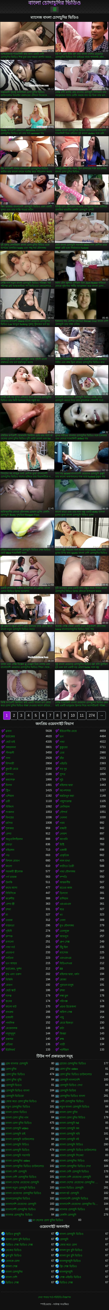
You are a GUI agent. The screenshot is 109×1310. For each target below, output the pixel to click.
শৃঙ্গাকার (10, 828)
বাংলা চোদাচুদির (14, 1271)
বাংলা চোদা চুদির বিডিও (72, 1117)
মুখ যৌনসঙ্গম (67, 925)
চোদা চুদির (11, 1069)
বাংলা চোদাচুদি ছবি (70, 1133)
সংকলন (10, 812)
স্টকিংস (10, 806)
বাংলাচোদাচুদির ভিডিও (18, 1198)
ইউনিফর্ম (10, 1049)
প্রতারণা (10, 952)
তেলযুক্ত (64, 931)
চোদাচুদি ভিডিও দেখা (71, 1085)
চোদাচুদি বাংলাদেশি (70, 1079)
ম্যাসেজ (64, 952)
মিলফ (9, 785)
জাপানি (64, 839)
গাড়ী (62, 1044)
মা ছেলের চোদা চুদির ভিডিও (48, 1220)
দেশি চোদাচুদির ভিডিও (72, 1101)
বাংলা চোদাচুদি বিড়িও (17, 1144)
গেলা (62, 920)
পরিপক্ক (64, 1001)
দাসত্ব (9, 995)
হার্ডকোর (10, 736)
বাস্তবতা (10, 925)
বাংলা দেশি (11, 1277)
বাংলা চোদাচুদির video (18, 1160)
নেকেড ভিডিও (13, 1250)
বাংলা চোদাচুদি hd (69, 1123)
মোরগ (9, 985)
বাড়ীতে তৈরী (67, 866)
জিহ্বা (63, 1033)
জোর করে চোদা (68, 1244)
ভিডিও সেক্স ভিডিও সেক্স (19, 1244)
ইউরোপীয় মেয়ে (68, 731)
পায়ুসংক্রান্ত (65, 801)
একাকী (63, 850)
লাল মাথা (65, 860)
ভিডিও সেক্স (12, 1282)
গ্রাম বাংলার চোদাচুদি (17, 1063)
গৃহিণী (9, 931)
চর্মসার (9, 822)
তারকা (9, 920)
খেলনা (63, 817)
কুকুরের (64, 747)
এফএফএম (65, 958)
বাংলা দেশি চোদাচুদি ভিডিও (74, 1171)
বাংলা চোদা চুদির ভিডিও (19, 1123)
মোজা (63, 979)
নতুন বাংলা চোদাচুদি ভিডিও (74, 1106)
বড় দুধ (63, 768)
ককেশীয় (10, 898)
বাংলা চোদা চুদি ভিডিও (18, 1239)
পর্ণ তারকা (11, 877)
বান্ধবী (63, 828)
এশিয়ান (10, 795)
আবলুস (64, 936)
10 (73, 715)
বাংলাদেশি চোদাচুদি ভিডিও (74, 1198)
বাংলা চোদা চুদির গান (17, 1117)
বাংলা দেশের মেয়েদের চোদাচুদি (22, 1182)
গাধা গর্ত (10, 947)
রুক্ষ (62, 1039)
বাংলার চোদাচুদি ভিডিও (72, 1209)
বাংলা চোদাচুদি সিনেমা (71, 1155)
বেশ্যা (8, 833)
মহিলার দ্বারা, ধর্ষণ (69, 974)
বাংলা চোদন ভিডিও (16, 1112)
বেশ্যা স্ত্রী (10, 904)
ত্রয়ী (8, 801)
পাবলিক (10, 1022)
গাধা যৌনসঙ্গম (67, 871)
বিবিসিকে (11, 893)
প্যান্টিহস (64, 1049)
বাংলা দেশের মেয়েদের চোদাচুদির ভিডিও (80, 1182)
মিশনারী (10, 763)
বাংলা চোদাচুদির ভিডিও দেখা (75, 1166)
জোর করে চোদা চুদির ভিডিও (21, 1101)
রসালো (10, 941)
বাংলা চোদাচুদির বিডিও (72, 1160)
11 (82, 715)
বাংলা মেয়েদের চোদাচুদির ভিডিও (23, 1193)
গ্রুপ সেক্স (65, 941)
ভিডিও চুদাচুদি (13, 1233)
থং (61, 914)
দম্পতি (63, 877)
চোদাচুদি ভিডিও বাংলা (17, 1090)
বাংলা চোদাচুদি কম (69, 1128)
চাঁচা (62, 758)
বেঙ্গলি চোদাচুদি (68, 1214)
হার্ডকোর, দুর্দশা (13, 968)
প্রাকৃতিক (64, 855)
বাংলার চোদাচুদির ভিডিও (19, 1214)
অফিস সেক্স (66, 1012)
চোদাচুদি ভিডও (14, 1085)
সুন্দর (62, 774)
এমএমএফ (65, 904)
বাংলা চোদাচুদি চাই (15, 1133)
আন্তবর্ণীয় (65, 882)
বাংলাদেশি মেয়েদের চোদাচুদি (21, 1204)
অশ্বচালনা (11, 747)
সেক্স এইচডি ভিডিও (70, 1277)
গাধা (62, 741)
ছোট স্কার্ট (11, 990)
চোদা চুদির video (69, 1069)
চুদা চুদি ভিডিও (13, 1255)
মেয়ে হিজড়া (66, 1022)
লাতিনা (9, 958)
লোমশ (63, 833)
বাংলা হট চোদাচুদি (69, 1193)
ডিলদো (64, 893)
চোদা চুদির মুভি (14, 1079)
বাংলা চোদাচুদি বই (69, 1139)
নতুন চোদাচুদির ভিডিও (18, 1106)
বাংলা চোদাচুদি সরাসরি (18, 1155)
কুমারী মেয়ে (12, 768)
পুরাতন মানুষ (66, 985)
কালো (9, 866)
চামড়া (9, 844)
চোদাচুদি (64, 1239)
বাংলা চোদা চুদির (69, 1112)
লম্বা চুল (64, 995)
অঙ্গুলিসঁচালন (14, 839)
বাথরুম (9, 1012)
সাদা (8, 758)
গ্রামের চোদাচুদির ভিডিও (73, 1063)
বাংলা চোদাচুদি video (17, 1128)
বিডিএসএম (66, 963)
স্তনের (9, 1001)
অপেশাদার (65, 790)
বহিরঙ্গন (10, 850)
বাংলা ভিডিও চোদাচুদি (71, 1187)
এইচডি (63, 763)
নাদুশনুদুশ (10, 1033)
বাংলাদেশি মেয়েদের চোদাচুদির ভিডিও (80, 1204)
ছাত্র (62, 909)
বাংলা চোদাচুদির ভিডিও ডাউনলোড (25, 1166)
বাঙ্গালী (9, 1017)
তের (62, 752)
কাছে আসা (11, 887)
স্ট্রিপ (8, 790)
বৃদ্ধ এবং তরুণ (13, 974)
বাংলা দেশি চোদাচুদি (16, 1171)
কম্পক (9, 936)
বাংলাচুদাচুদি (66, 1271)
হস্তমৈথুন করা (67, 795)
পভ (7, 855)
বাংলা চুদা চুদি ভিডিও (71, 1250)
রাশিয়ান (64, 898)
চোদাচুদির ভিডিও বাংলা (72, 1096)
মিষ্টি (62, 844)
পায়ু (62, 1017)
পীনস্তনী (10, 752)
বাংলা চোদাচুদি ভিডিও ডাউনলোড (78, 1150)
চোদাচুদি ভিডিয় (68, 1090)
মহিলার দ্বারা (66, 785)
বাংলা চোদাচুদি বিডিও (71, 1144)
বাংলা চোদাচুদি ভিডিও (17, 1150)
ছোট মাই (10, 741)
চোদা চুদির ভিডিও (15, 1074)
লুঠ (61, 779)
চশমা (8, 909)
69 (61, 968)
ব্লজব (9, 731)
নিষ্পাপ (9, 774)
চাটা (62, 1028)
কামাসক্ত (10, 779)
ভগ (62, 736)
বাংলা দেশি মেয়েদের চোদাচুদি (75, 1177)
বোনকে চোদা (12, 1261)
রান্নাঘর (9, 1039)
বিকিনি (9, 979)
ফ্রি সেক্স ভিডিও (68, 1266)
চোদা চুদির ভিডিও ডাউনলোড (76, 1074)
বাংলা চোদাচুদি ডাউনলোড (20, 1139)
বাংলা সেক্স (11, 1266)
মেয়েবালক (11, 1028)
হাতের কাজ (66, 887)
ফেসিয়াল (65, 806)
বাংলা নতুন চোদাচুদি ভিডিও (20, 1187)
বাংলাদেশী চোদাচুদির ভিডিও (21, 1209)
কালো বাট (11, 1006)
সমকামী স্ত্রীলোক (14, 871)
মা (7, 914)
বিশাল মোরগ (13, 860)
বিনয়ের (10, 817)
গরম (62, 822)
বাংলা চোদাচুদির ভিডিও (54, 3)
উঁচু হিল (64, 947)
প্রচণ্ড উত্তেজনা (68, 1006)
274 (92, 715)
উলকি (9, 882)
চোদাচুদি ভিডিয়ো (15, 1096)
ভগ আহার (11, 963)
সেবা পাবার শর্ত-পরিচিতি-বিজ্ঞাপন (54, 1297)
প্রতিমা (9, 1044)
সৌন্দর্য (63, 812)
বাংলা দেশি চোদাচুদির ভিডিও (21, 1177)
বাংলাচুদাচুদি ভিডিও (70, 1261)
